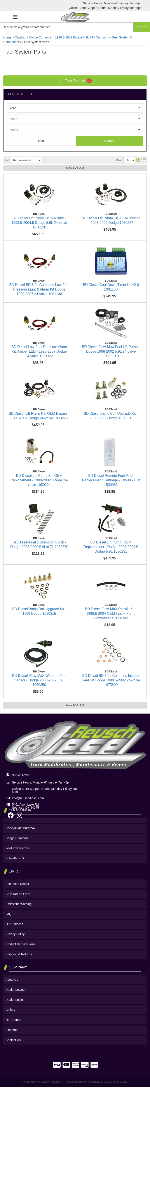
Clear (40, 141)
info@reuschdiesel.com (28, 939)
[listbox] (75, 108)
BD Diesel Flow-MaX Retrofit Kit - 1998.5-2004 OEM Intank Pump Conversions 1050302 (71, 730)
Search (109, 141)
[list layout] (143, 160)
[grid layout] (138, 160)
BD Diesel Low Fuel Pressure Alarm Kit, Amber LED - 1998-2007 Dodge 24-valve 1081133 (71, 354)
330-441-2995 (21, 916)
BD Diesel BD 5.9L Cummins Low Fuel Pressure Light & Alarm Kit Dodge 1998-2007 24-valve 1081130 (74, 271)
